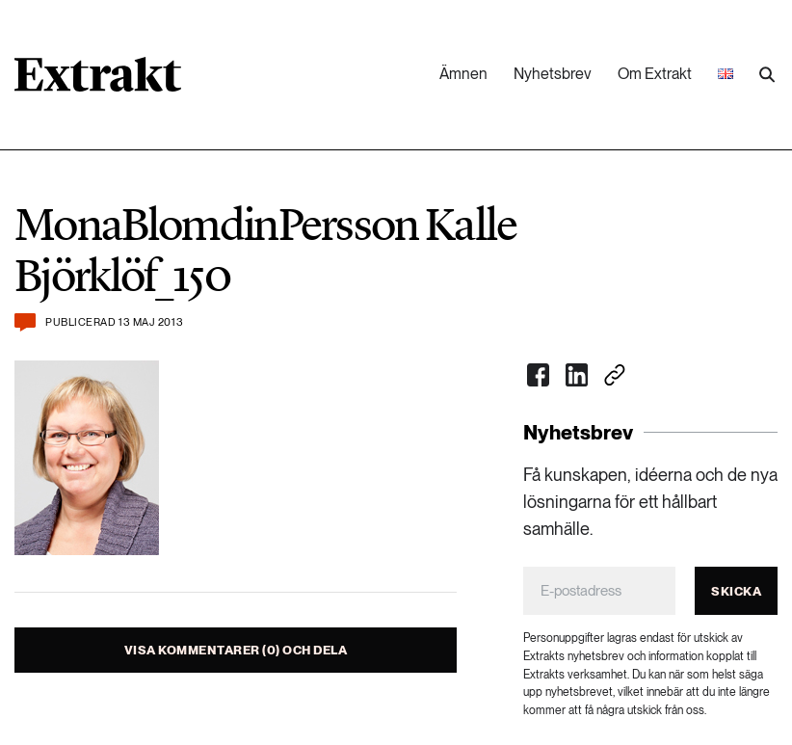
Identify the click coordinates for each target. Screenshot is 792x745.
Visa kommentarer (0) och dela (236, 650)
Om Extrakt (655, 74)
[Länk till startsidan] (97, 81)
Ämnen (463, 74)
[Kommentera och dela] (25, 322)
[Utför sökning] (767, 75)
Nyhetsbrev (553, 74)
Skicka (736, 591)
